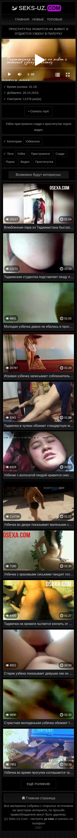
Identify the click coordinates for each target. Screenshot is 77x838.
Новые (38, 19)
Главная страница (38, 798)
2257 (38, 827)
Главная (22, 19)
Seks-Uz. (40, 8)
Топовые (55, 19)
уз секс (49, 818)
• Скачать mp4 (38, 111)
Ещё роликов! (38, 784)
